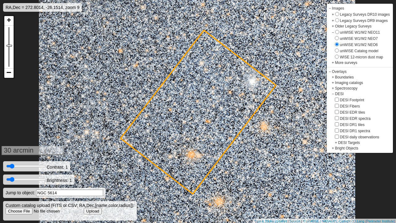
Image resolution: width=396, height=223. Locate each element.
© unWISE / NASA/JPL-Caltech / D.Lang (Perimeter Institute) (349, 221)
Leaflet (281, 221)
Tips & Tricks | (266, 221)
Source (294, 221)
